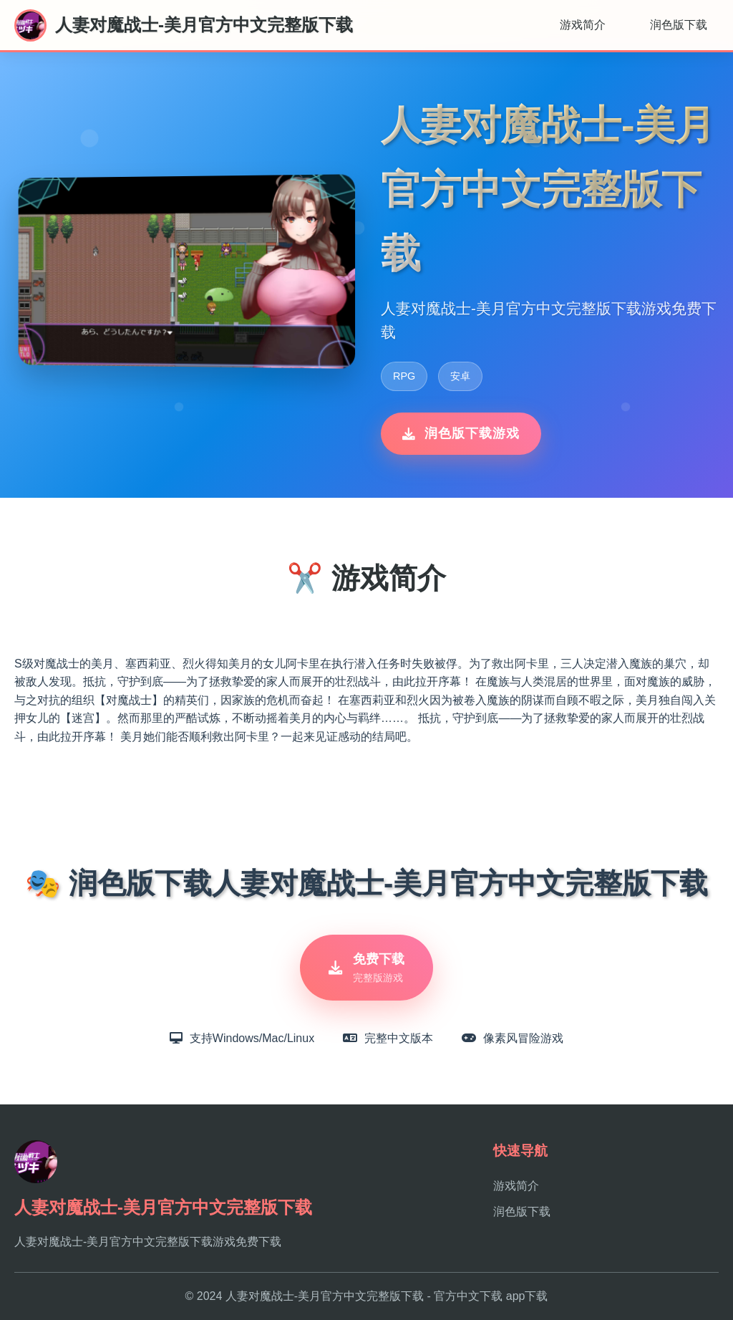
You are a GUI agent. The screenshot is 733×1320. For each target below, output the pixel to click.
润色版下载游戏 (461, 433)
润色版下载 (678, 25)
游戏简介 (583, 25)
